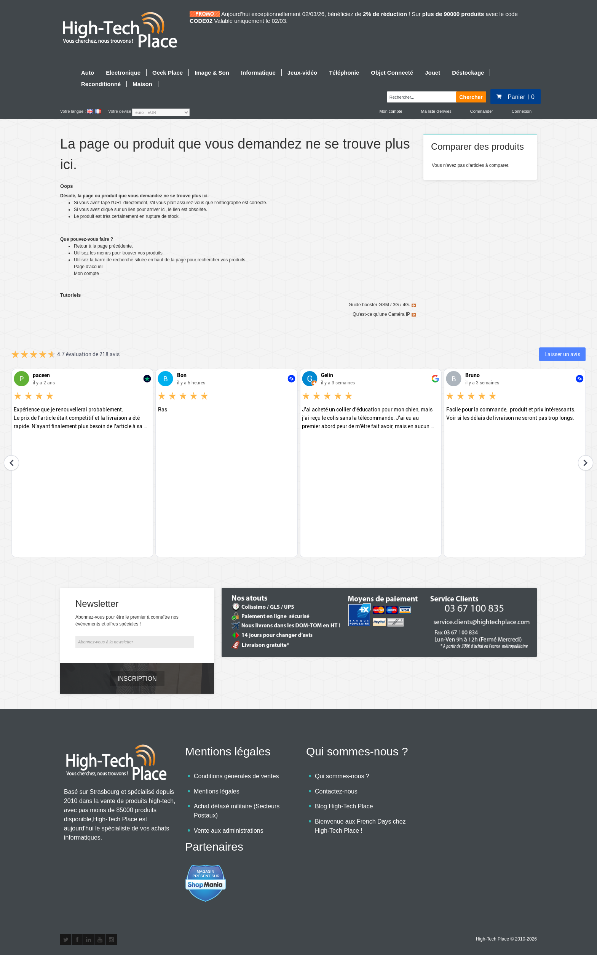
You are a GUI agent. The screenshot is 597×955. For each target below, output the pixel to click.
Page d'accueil (89, 266)
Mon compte (391, 111)
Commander (481, 111)
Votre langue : (73, 111)
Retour (81, 246)
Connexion (522, 111)
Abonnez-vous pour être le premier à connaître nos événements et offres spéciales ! (127, 620)
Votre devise (119, 111)
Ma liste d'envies (436, 111)
